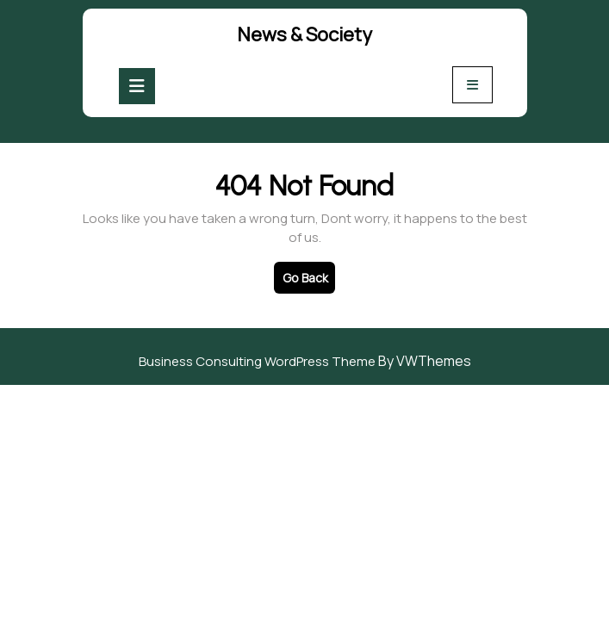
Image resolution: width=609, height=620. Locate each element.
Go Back (309, 281)
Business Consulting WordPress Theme (257, 361)
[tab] (137, 86)
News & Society (304, 34)
